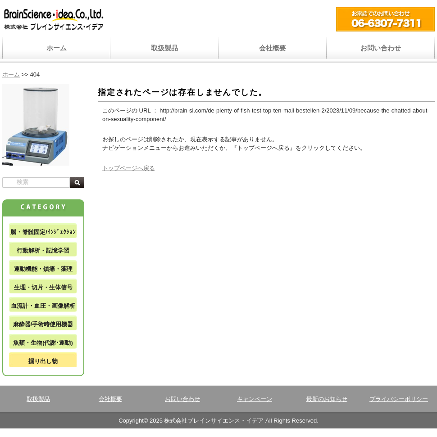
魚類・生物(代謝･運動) (43, 342)
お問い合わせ (380, 48)
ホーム (56, 48)
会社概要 (272, 48)
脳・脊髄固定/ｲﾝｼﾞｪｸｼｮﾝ (43, 232)
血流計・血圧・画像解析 (43, 305)
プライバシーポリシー (398, 399)
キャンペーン (254, 399)
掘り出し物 (43, 361)
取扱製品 (164, 48)
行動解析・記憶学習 (43, 250)
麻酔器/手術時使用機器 (43, 324)
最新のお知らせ (326, 399)
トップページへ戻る (128, 168)
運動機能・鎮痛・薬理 (43, 269)
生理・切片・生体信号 (43, 287)
